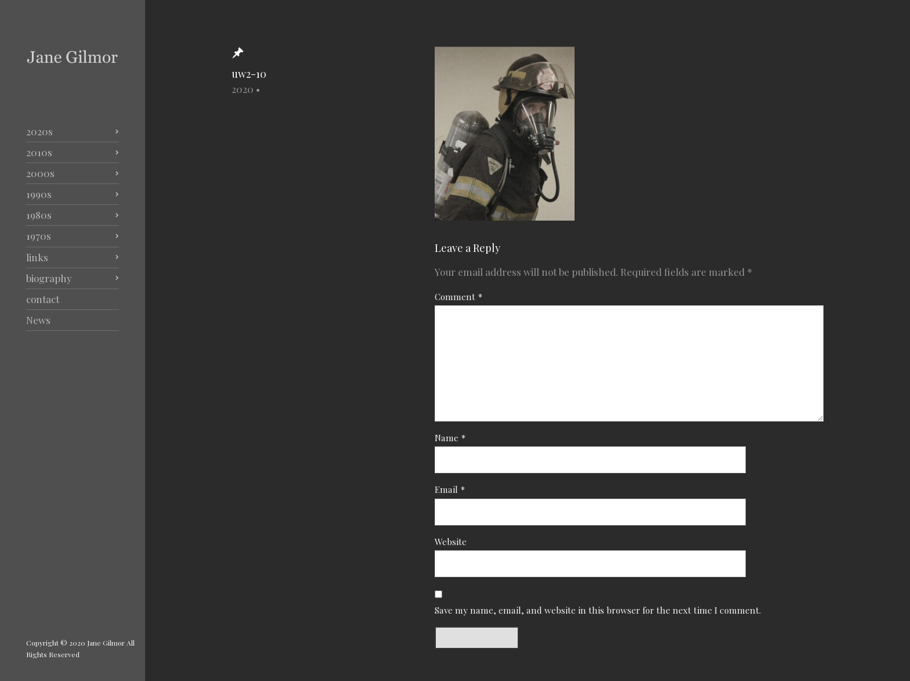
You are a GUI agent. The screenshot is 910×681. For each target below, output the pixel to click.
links (37, 257)
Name (450, 437)
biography (49, 278)
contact (42, 299)
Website (451, 541)
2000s (40, 173)
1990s (39, 194)
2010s (39, 152)
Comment (458, 296)
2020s (39, 131)
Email (450, 489)
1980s (39, 214)
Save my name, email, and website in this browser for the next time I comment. (598, 610)
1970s (38, 235)
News (38, 320)
